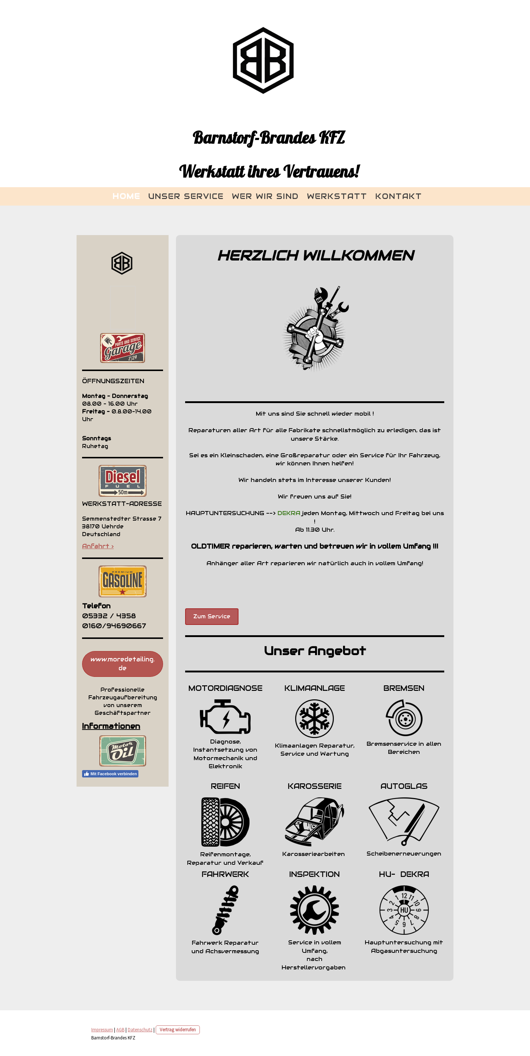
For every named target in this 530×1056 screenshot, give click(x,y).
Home (126, 196)
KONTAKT (398, 196)
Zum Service (211, 616)
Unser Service (186, 196)
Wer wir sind (265, 196)
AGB (120, 1029)
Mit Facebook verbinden (110, 774)
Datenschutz (140, 1029)
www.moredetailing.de (123, 663)
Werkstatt (337, 196)
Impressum (102, 1029)
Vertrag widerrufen (178, 1029)
